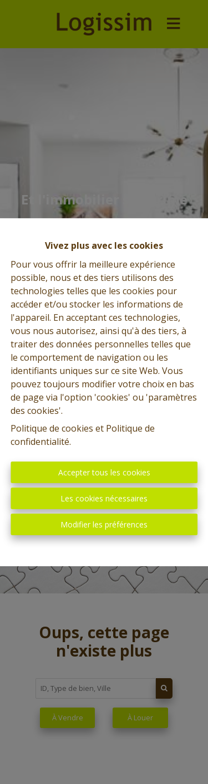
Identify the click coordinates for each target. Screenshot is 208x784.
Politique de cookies (52, 428)
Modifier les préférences (104, 524)
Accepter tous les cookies (104, 472)
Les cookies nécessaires (104, 498)
